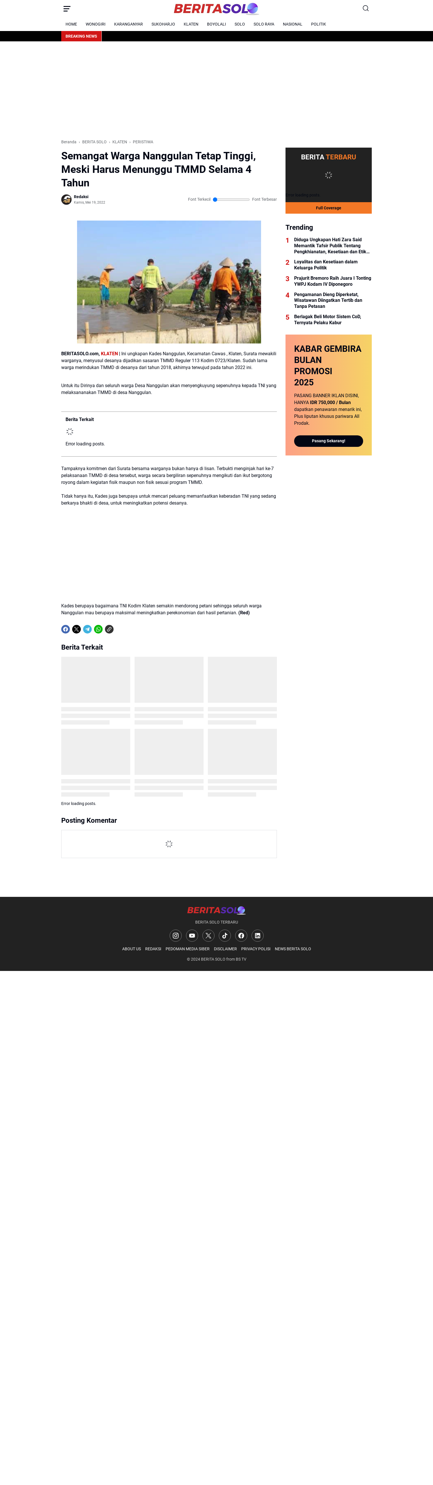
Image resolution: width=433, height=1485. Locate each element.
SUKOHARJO (163, 24)
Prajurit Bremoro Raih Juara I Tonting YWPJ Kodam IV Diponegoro (332, 281)
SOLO (240, 24)
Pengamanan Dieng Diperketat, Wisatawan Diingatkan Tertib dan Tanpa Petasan (328, 300)
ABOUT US (131, 949)
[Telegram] (87, 629)
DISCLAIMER (225, 949)
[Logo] (216, 910)
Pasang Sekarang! (328, 441)
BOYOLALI (216, 24)
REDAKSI (153, 949)
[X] (76, 629)
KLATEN (191, 24)
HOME (71, 24)
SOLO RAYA (264, 24)
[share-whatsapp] (120, 629)
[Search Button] (366, 8)
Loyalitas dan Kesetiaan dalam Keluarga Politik (326, 265)
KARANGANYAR (128, 24)
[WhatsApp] (98, 629)
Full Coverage (328, 208)
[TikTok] (225, 936)
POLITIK (318, 24)
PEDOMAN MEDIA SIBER (188, 949)
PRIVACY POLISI (256, 949)
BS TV (241, 959)
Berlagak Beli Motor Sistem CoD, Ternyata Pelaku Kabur (327, 319)
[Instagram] (176, 936)
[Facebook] (65, 629)
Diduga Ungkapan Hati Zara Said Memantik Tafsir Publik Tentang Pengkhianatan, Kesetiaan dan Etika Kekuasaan (331, 246)
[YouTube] (192, 936)
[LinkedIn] (258, 936)
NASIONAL (292, 24)
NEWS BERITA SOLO (293, 949)
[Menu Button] (67, 8)
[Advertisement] (216, 90)
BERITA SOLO (213, 959)
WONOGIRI (96, 24)
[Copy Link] (109, 629)
